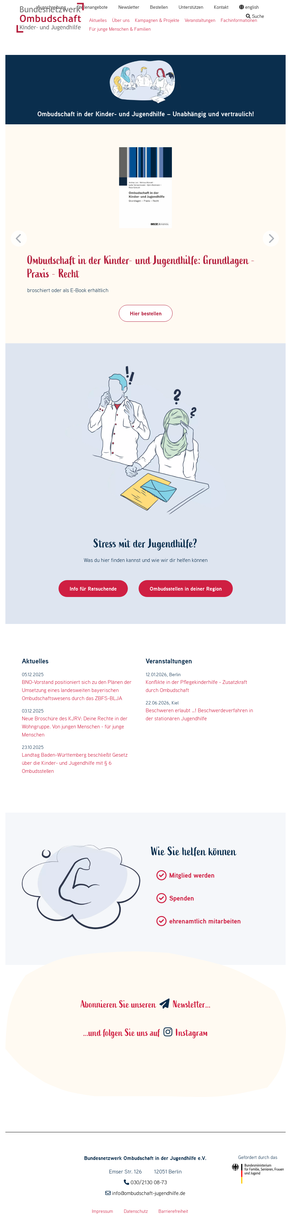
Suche (255, 16)
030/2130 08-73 (149, 1182)
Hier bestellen (145, 313)
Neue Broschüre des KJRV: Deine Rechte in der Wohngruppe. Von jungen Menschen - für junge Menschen (75, 726)
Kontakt (221, 7)
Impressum (102, 1211)
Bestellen (159, 7)
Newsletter (128, 7)
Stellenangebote (92, 7)
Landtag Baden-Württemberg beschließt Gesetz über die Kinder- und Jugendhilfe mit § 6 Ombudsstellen (75, 762)
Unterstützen (191, 7)
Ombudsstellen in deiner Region (186, 588)
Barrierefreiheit (173, 1211)
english (249, 7)
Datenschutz (136, 1211)
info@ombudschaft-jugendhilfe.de (148, 1193)
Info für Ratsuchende (93, 588)
